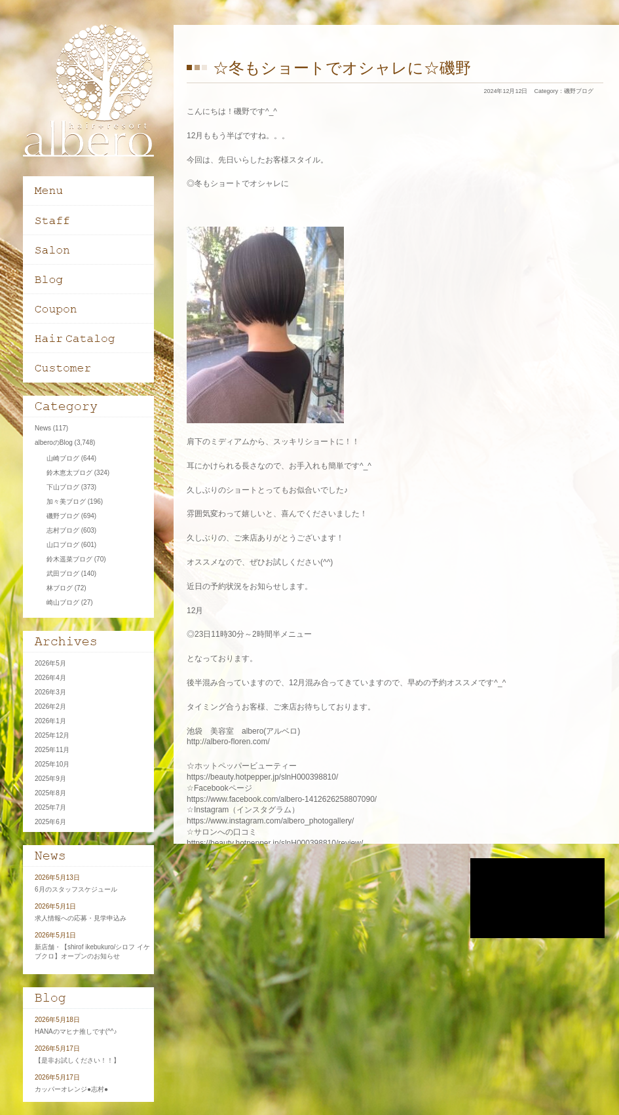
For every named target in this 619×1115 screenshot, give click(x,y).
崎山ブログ (63, 602)
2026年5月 (50, 663)
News (43, 428)
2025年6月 (50, 821)
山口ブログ (63, 544)
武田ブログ (63, 573)
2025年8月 (50, 793)
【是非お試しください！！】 (77, 1060)
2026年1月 (50, 721)
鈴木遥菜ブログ (69, 559)
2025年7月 (50, 807)
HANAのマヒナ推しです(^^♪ (76, 1031)
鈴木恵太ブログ (69, 472)
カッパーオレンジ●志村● (71, 1089)
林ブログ (60, 588)
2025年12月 (52, 735)
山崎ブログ (63, 458)
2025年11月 (52, 749)
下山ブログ (63, 487)
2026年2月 (50, 706)
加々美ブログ (66, 501)
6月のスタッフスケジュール (76, 889)
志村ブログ (63, 530)
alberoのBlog (54, 442)
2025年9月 (50, 778)
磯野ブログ (578, 91)
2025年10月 (52, 764)
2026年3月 (50, 692)
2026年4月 (50, 677)
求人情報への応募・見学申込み (80, 918)
